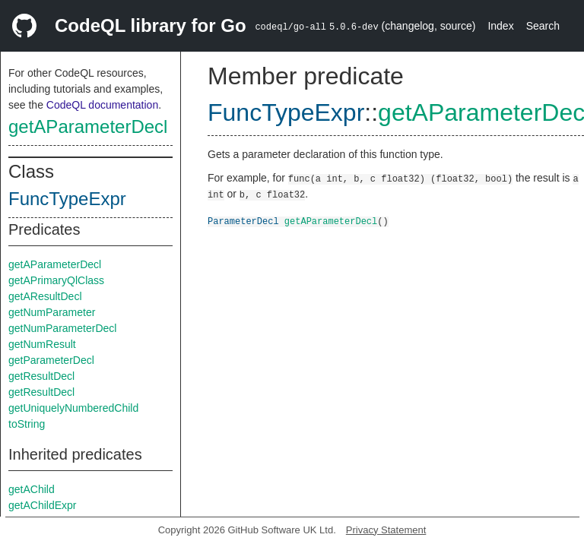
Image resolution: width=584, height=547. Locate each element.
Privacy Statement (386, 530)
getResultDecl (41, 376)
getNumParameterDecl (62, 328)
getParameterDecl (51, 360)
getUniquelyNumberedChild (73, 408)
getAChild (31, 489)
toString (26, 424)
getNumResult (42, 344)
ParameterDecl (243, 220)
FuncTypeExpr (67, 198)
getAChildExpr (42, 505)
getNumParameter (51, 312)
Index (500, 26)
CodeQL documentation (102, 105)
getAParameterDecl (87, 126)
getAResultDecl (45, 296)
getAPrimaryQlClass (56, 280)
